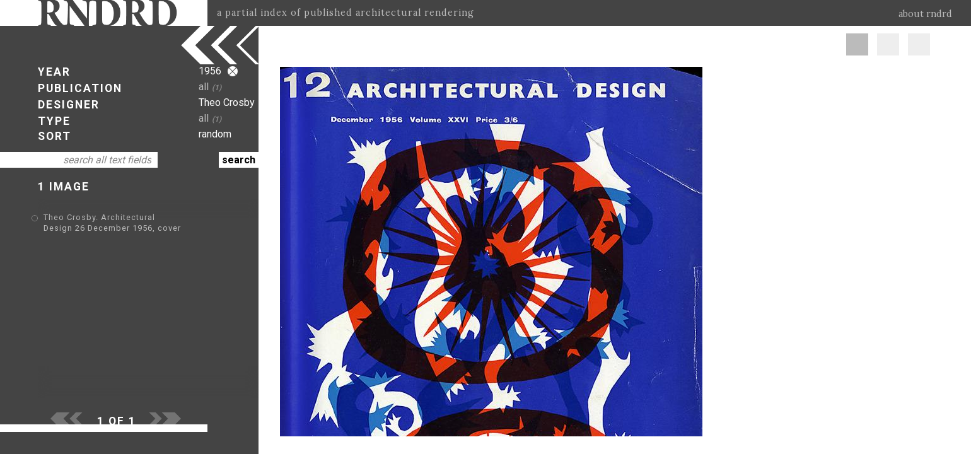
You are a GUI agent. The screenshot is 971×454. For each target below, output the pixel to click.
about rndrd (925, 14)
